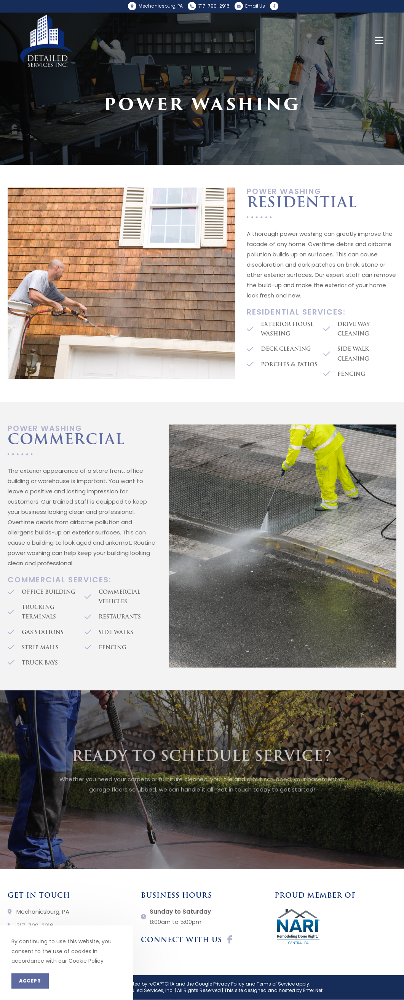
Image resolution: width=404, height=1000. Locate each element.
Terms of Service (276, 984)
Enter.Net (313, 990)
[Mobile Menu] (379, 40)
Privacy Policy (228, 984)
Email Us (255, 6)
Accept (30, 981)
